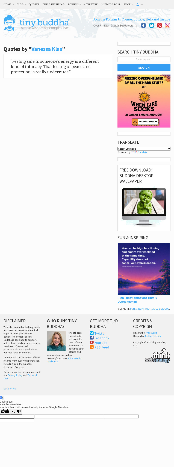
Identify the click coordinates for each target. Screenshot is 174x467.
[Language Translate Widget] (144, 149)
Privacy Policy (15, 375)
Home (7, 4)
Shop (127, 4)
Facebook (101, 338)
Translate (139, 152)
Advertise (91, 4)
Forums (73, 4)
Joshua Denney (152, 336)
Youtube (101, 342)
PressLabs (151, 332)
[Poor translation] (16, 412)
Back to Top (10, 388)
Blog (20, 4)
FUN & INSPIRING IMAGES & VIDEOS (149, 308)
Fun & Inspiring (53, 4)
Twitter (100, 333)
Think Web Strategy (151, 355)
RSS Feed (101, 347)
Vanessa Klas (46, 48)
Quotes (34, 4)
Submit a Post (110, 4)
